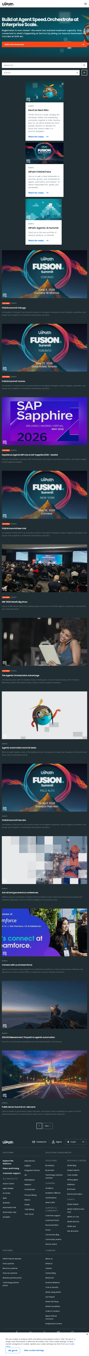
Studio (27, 1204)
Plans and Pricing (11, 1168)
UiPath (71, 1226)
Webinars (71, 1184)
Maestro (28, 1184)
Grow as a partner (10, 1273)
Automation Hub (9, 1207)
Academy (49, 1188)
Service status (51, 1244)
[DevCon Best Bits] (44, 111)
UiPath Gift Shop (52, 1301)
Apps (5, 1198)
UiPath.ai (48, 1263)
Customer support (12, 1173)
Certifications (50, 1198)
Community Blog (52, 1234)
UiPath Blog (71, 1165)
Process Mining (31, 1195)
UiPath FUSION (72, 1204)
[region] (44, 1344)
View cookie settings (34, 1350)
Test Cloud (29, 1214)
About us (49, 1259)
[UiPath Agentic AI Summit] (43, 222)
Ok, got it (12, 1350)
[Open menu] (85, 3)
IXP (26, 1175)
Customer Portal (52, 1220)
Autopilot (6, 1217)
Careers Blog (50, 1273)
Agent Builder (8, 1188)
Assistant (6, 1203)
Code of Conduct (52, 1311)
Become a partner (10, 1268)
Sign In (57, 1141)
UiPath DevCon (73, 1221)
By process (49, 1170)
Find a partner (8, 1263)
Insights (28, 1165)
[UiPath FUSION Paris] (44, 170)
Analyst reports (73, 1170)
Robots (27, 1200)
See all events (72, 1231)
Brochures (71, 1189)
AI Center (6, 1193)
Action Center (8, 1183)
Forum (48, 1230)
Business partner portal (12, 1278)
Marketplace (30, 1180)
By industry (49, 1165)
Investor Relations (52, 1282)
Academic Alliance (52, 1193)
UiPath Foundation (52, 1306)
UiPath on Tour (73, 1217)
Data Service (30, 1161)
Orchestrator (30, 1189)
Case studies (72, 1175)
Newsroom (49, 1278)
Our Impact (50, 1297)
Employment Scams (53, 1323)
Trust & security (51, 1287)
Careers (48, 1268)
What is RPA (50, 1202)
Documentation (51, 1225)
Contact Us (39, 1141)
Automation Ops (9, 1212)
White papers (72, 1180)
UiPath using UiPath (53, 1292)
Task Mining (29, 1209)
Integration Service (32, 1170)
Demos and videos (74, 1194)
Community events (53, 1239)
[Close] (87, 1334)
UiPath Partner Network (12, 1259)
